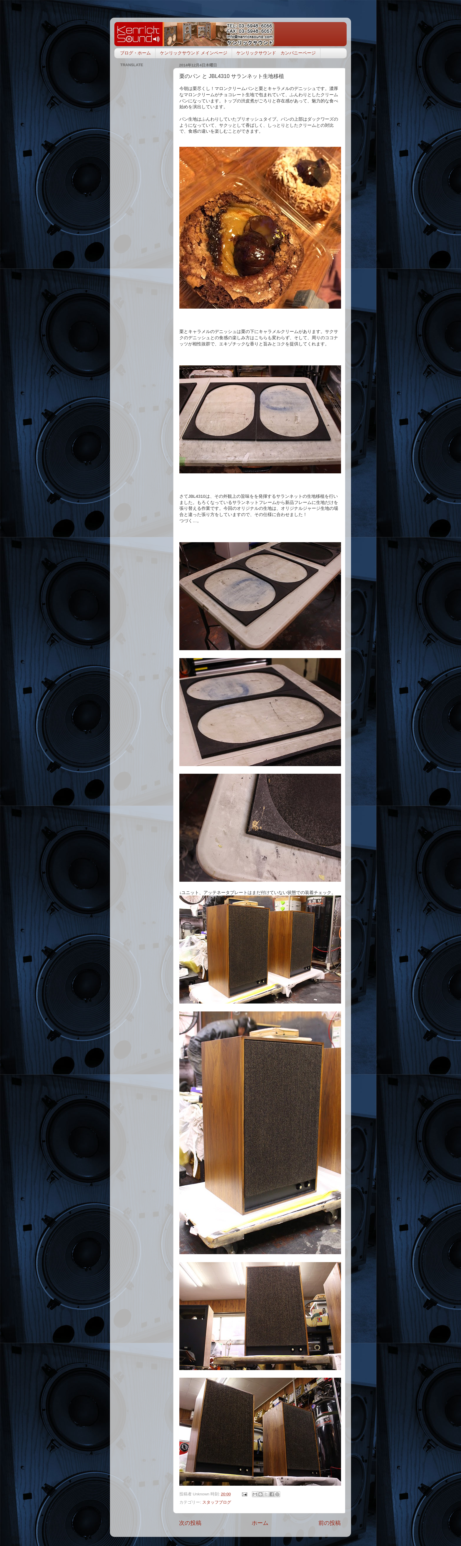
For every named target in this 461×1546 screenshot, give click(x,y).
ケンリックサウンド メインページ (193, 52)
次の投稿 (190, 1523)
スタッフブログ (216, 1502)
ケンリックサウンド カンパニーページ (276, 52)
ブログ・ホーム (135, 52)
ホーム (260, 1523)
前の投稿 (329, 1523)
